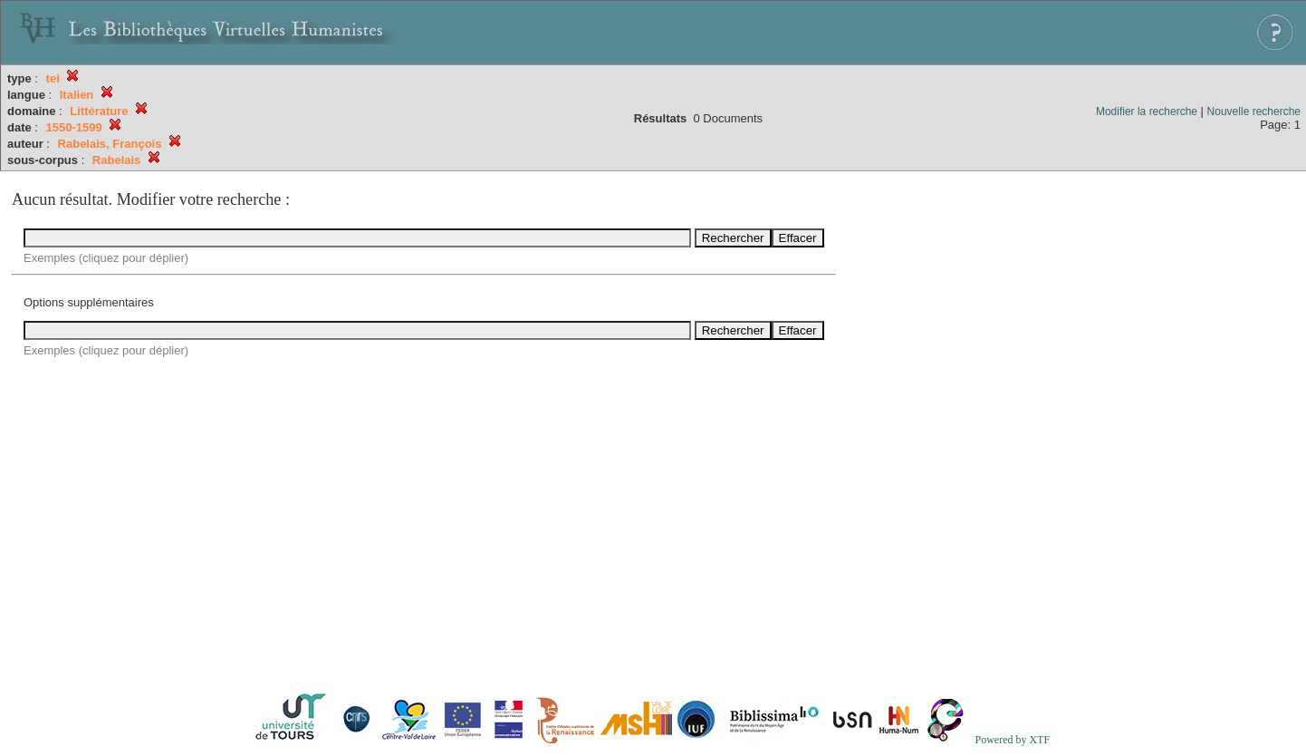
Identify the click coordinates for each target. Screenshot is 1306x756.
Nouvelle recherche (1254, 111)
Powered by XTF (1012, 739)
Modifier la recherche (1146, 111)
